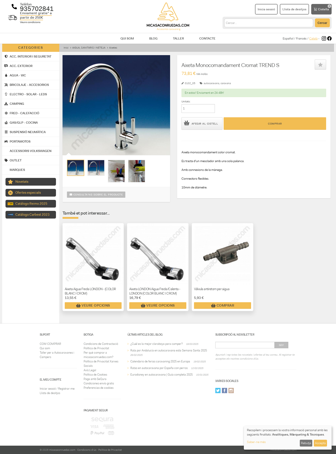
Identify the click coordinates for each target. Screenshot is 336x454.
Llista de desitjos (50, 393)
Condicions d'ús (86, 450)
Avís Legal (90, 370)
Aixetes (113, 47)
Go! (281, 345)
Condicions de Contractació (101, 344)
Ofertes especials (28, 192)
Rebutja (306, 443)
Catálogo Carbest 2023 (32, 214)
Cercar (322, 23)
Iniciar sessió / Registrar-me (57, 389)
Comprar (275, 123)
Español (288, 38)
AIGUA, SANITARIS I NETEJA (88, 47)
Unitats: (185, 101)
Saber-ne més (256, 442)
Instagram (231, 390)
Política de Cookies (95, 374)
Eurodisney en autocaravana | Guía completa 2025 (161, 374)
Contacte (207, 38)
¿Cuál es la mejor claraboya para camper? (156, 344)
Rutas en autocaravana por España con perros (159, 368)
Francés (301, 38)
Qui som (127, 38)
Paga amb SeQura (95, 379)
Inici (66, 47)
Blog (153, 38)
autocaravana (211, 83)
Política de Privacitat (96, 348)
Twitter (218, 390)
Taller (178, 38)
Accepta (320, 443)
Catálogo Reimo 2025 (31, 203)
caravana (226, 83)
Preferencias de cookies (98, 388)
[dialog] (288, 438)
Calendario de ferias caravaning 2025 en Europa (160, 361)
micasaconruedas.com (62, 450)
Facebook (224, 390)
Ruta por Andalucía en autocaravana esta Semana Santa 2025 (168, 350)
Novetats (21, 181)
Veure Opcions (93, 305)
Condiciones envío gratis (99, 383)
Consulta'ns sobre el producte (96, 194)
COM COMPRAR (50, 344)
